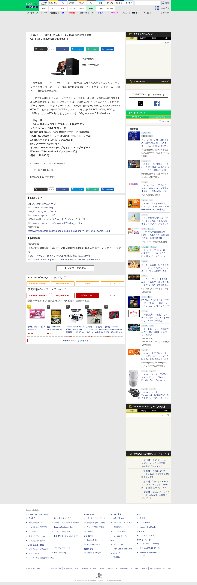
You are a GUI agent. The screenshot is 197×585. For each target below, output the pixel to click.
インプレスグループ (139, 568)
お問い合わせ (55, 568)
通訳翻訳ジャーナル (121, 527)
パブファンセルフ (147, 535)
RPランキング (137, 117)
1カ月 (165, 38)
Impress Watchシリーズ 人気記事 (149, 406)
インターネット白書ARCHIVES (41, 558)
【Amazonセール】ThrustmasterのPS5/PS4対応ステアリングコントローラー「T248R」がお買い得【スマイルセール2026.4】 (155, 398)
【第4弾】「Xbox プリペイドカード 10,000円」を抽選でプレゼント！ (155, 495)
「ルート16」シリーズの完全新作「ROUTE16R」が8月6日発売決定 (155, 332)
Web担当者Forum (36, 523)
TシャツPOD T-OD (95, 527)
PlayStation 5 (63, 283)
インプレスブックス (62, 548)
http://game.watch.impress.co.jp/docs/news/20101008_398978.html (64, 259)
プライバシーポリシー (108, 568)
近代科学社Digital (94, 553)
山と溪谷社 (88, 536)
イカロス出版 (115, 514)
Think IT (32, 518)
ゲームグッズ (87, 295)
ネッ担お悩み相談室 (37, 541)
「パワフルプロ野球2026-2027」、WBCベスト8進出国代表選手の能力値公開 (155, 235)
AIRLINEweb (118, 518)
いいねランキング (160, 117)
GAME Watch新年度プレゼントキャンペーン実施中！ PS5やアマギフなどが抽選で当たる (151, 455)
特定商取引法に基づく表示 (161, 568)
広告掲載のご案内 (71, 568)
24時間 (143, 38)
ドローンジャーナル (37, 536)
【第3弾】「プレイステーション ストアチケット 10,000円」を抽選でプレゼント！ (154, 484)
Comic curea (145, 523)
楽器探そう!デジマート (96, 523)
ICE (138, 514)
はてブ (79, 49)
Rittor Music (89, 514)
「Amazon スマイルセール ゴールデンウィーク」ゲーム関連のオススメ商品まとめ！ (155, 356)
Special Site (139, 81)
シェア (64, 49)
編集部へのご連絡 (89, 568)
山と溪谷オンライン (95, 540)
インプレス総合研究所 (38, 527)
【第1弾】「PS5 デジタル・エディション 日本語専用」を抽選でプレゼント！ (154, 463)
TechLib (116, 557)
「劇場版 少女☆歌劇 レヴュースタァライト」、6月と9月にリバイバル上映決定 (155, 317)
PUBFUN (140, 532)
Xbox (87, 283)
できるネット (34, 553)
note (94, 49)
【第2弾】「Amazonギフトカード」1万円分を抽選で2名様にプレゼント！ (155, 474)
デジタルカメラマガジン (39, 549)
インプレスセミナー (62, 532)
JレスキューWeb (120, 532)
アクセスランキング (142, 34)
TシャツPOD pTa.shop (149, 544)
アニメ (112, 283)
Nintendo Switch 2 (38, 283)
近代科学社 (88, 549)
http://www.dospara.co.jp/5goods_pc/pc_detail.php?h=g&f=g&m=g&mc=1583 (69, 231)
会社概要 (124, 568)
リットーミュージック (96, 518)
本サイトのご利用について (36, 568)
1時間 (132, 38)
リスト (51, 49)
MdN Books (118, 544)
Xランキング (139, 113)
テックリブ (114, 553)
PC (92, 13)
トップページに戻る (75, 268)
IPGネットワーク (144, 540)
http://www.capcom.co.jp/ (41, 215)
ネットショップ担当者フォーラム (67, 523)
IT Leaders (33, 532)
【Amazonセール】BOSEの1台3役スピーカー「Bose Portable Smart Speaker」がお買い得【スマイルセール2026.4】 (155, 380)
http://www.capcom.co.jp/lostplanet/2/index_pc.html (55, 223)
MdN (112, 541)
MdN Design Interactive (122, 549)
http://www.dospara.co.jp (41, 207)
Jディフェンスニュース (122, 523)
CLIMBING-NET (93, 544)
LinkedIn (109, 49)
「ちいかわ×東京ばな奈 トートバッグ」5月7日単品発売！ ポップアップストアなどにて (155, 220)
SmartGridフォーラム (63, 518)
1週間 (154, 38)
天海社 (142, 518)
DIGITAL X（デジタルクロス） (66, 536)
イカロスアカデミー (121, 536)
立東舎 (90, 532)
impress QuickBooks (148, 527)
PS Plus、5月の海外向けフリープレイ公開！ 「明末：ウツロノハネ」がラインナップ (155, 303)
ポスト (42, 49)
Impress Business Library (64, 527)
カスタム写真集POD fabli (150, 548)
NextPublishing (60, 553)
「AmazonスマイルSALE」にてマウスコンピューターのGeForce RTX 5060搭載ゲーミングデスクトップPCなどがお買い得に (155, 209)
